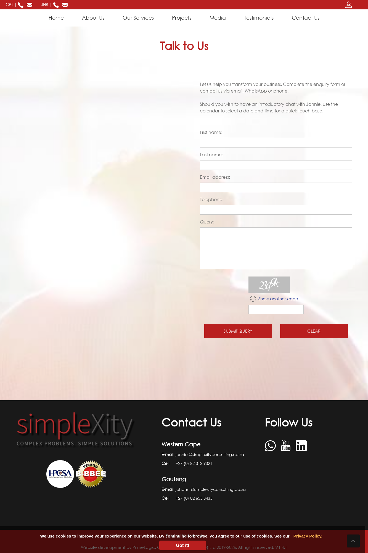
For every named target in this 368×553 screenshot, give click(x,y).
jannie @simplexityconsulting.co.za (210, 454)
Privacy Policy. (307, 536)
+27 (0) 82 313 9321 (194, 463)
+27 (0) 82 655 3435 (194, 498)
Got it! (182, 545)
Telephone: (211, 199)
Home (57, 17)
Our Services (138, 17)
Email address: (215, 177)
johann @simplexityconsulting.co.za (211, 489)
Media (218, 17)
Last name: (211, 154)
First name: (211, 132)
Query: (207, 222)
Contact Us (305, 17)
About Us (93, 17)
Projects (181, 17)
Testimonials (259, 17)
